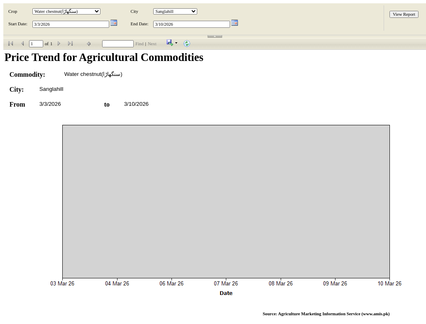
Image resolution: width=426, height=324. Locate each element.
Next (152, 43)
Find (139, 43)
